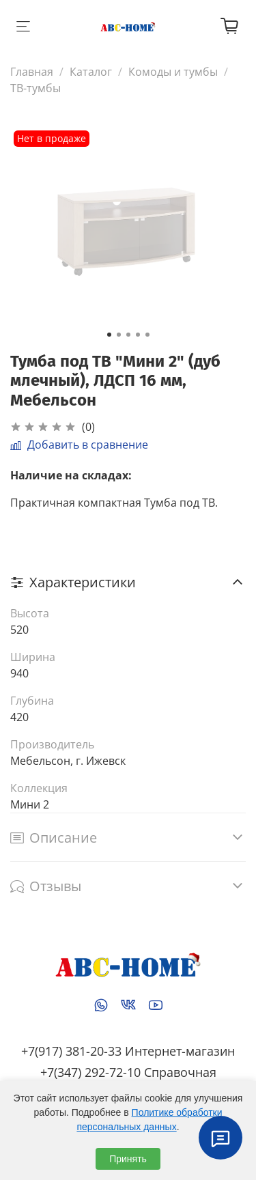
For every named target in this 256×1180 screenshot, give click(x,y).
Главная (31, 71)
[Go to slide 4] (138, 335)
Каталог (91, 71)
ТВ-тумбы (35, 88)
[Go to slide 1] (109, 335)
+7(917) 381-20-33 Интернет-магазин (128, 1051)
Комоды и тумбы (173, 71)
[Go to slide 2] (119, 335)
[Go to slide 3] (128, 335)
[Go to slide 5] (147, 335)
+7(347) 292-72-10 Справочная (128, 1072)
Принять (128, 1158)
